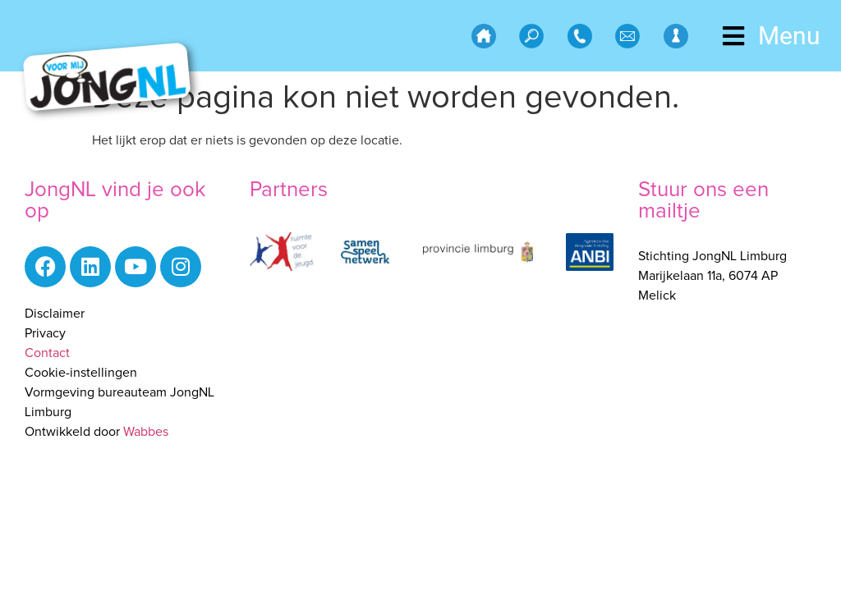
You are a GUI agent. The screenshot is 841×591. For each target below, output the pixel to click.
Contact (47, 353)
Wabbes (145, 431)
